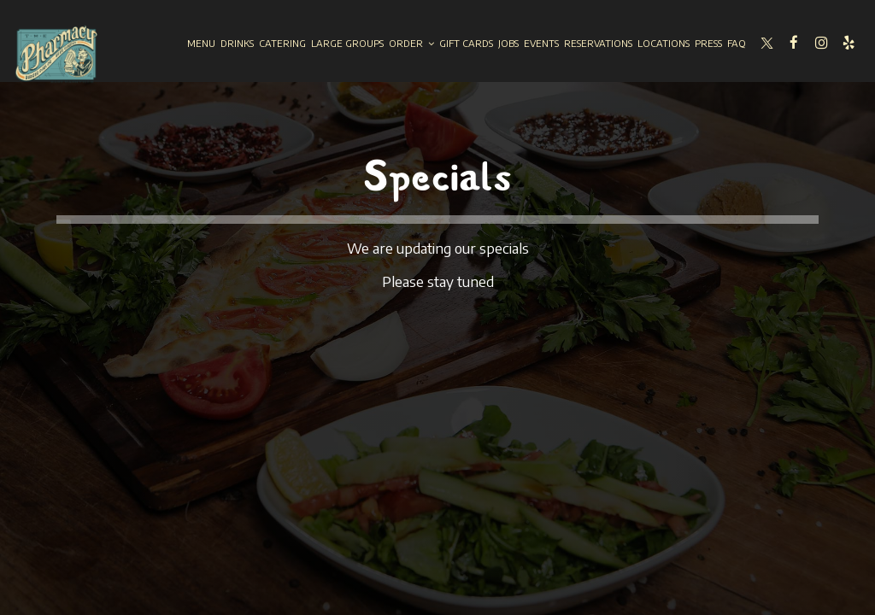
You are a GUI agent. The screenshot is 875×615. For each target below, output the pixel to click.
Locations (663, 43)
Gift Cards (466, 43)
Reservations (598, 43)
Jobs (508, 43)
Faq (736, 43)
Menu (201, 43)
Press (708, 43)
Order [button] (411, 43)
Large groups (347, 43)
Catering (282, 43)
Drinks (237, 43)
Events (541, 43)
